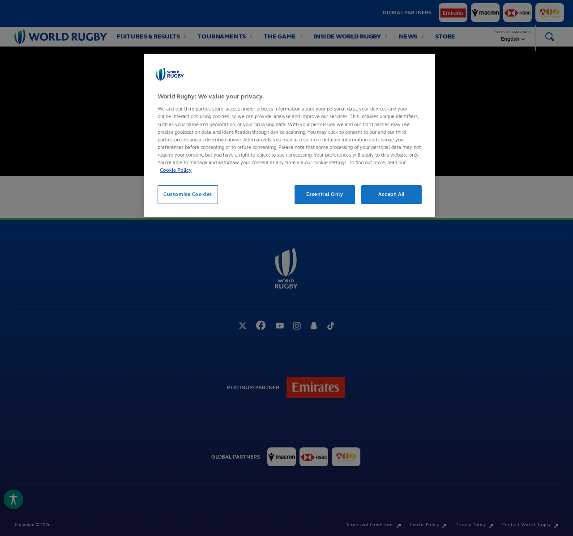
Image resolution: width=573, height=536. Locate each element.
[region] (289, 135)
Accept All (391, 194)
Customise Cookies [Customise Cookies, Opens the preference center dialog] (187, 194)
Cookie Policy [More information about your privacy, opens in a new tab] (176, 170)
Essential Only (324, 194)
